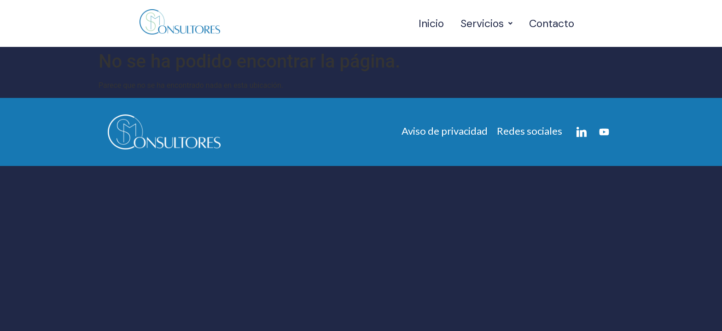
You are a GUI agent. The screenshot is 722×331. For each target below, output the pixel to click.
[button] (486, 23)
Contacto (551, 23)
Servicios (486, 23)
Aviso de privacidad (445, 131)
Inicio (431, 23)
